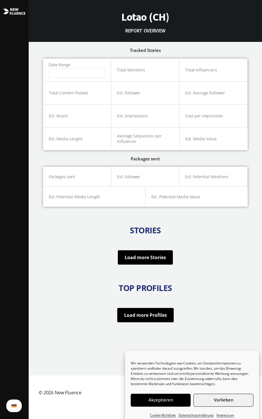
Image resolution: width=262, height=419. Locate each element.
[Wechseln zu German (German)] (14, 406)
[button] (14, 209)
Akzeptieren (160, 404)
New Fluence (68, 392)
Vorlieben (223, 404)
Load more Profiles (145, 315)
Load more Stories (145, 257)
